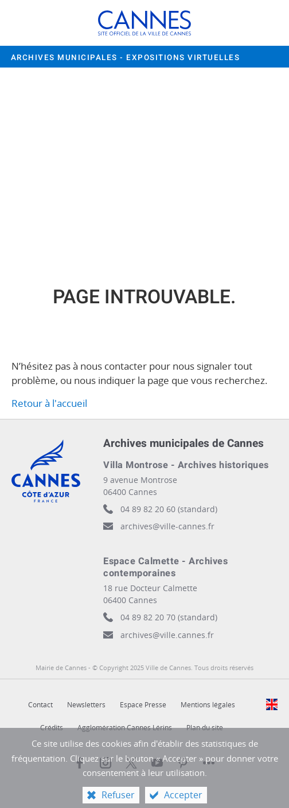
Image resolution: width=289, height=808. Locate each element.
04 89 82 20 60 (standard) (168, 509)
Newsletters (86, 705)
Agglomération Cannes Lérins (124, 727)
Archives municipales (125, 58)
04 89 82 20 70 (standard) (168, 617)
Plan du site (204, 727)
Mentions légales (208, 705)
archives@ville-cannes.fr (167, 526)
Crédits (51, 727)
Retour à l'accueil (49, 403)
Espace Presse (143, 705)
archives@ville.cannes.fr (167, 634)
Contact (40, 705)
